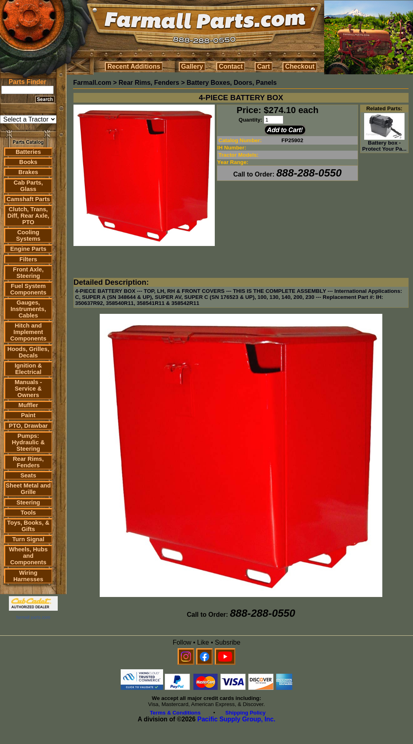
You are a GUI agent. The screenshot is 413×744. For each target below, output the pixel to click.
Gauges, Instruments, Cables (28, 309)
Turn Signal (28, 539)
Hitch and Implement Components (28, 332)
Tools (28, 512)
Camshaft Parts (28, 199)
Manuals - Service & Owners (28, 388)
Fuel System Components (28, 289)
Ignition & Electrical (28, 368)
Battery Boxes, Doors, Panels (232, 82)
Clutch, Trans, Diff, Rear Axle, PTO (28, 215)
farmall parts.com (33, 617)
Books (28, 162)
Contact (231, 66)
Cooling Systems (28, 235)
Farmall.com (92, 82)
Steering (28, 502)
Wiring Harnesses (28, 576)
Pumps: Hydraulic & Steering (28, 442)
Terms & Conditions (175, 713)
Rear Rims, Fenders (28, 462)
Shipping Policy (245, 713)
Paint (28, 415)
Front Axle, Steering (28, 272)
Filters (28, 259)
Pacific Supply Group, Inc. (236, 719)
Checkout (299, 66)
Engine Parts (28, 249)
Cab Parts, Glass (28, 185)
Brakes (28, 172)
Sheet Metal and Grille (28, 488)
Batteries (28, 152)
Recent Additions (133, 66)
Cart (263, 66)
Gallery (192, 66)
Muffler (28, 405)
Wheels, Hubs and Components (28, 555)
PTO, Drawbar (28, 425)
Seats (28, 475)
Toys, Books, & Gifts (28, 525)
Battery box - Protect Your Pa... (384, 143)
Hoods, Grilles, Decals (28, 352)
